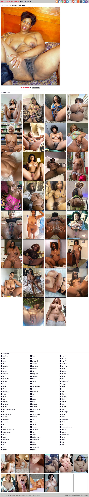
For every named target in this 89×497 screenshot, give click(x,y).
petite (62, 368)
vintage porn (65, 434)
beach (4, 371)
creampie (5, 419)
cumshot (4, 422)
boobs (4, 394)
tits (61, 424)
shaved (63, 394)
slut (62, 404)
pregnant (63, 371)
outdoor (33, 444)
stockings (64, 412)
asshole (4, 366)
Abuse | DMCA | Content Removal (10, 495)
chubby (4, 406)
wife (62, 442)
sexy (62, 391)
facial (3, 442)
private (63, 373)
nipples (33, 427)
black (3, 386)
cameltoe (4, 404)
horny (33, 381)
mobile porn (35, 414)
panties (63, 363)
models (33, 417)
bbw (3, 368)
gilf (32, 358)
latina (33, 399)
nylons (33, 434)
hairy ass (34, 373)
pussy (62, 376)
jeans (33, 394)
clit (2, 412)
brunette (4, 401)
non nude (34, 429)
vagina (63, 432)
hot (32, 384)
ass (3, 363)
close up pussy (6, 414)
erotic (3, 437)
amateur (4, 356)
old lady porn (35, 437)
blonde (4, 389)
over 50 (63, 356)
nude (32, 432)
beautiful (4, 373)
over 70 (63, 361)
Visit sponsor (35, 87)
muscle (33, 422)
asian (3, 361)
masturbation (35, 409)
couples (4, 417)
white (62, 439)
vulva (62, 437)
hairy (32, 371)
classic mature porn (8, 409)
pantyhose (64, 366)
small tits (63, 406)
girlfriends (34, 361)
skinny (63, 401)
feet (3, 447)
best (3, 376)
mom (32, 419)
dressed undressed (8, 429)
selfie (62, 386)
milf (32, 412)
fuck (32, 356)
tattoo (62, 414)
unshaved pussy (66, 427)
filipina (4, 450)
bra (3, 399)
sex (62, 389)
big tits (4, 381)
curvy (3, 427)
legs (32, 401)
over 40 (33, 450)
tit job (62, 422)
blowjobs (4, 391)
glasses (33, 363)
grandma (34, 366)
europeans (5, 439)
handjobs (34, 376)
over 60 (63, 358)
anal (3, 358)
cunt (3, 424)
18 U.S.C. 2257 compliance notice (30, 495)
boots (3, 396)
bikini (3, 384)
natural (33, 424)
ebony (4, 434)
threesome (64, 419)
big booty (4, 379)
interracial (34, 391)
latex (32, 396)
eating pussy (6, 432)
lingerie (33, 406)
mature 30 (34, 447)
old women (34, 439)
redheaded (64, 381)
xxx (62, 444)
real (62, 379)
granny (33, 368)
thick (62, 417)
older (32, 442)
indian (33, 389)
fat (2, 444)
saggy (62, 384)
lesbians (33, 404)
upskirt (63, 429)
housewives (35, 386)
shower (63, 396)
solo (62, 409)
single (62, 399)
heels (33, 379)
